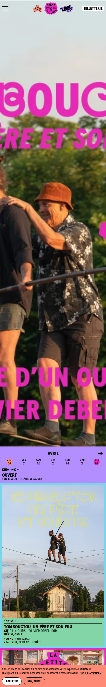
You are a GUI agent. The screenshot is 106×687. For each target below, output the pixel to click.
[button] (97, 453)
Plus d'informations (90, 673)
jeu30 (9, 462)
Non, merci (34, 681)
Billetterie (93, 9)
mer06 (96, 462)
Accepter (12, 681)
